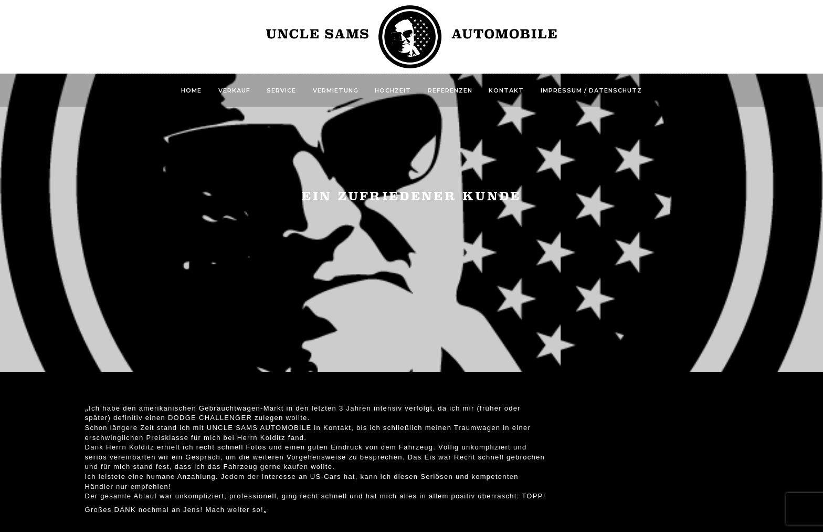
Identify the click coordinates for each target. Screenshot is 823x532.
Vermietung (335, 90)
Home (191, 90)
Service (281, 90)
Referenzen (450, 90)
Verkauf (234, 90)
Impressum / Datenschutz (591, 90)
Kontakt (506, 90)
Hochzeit (393, 90)
